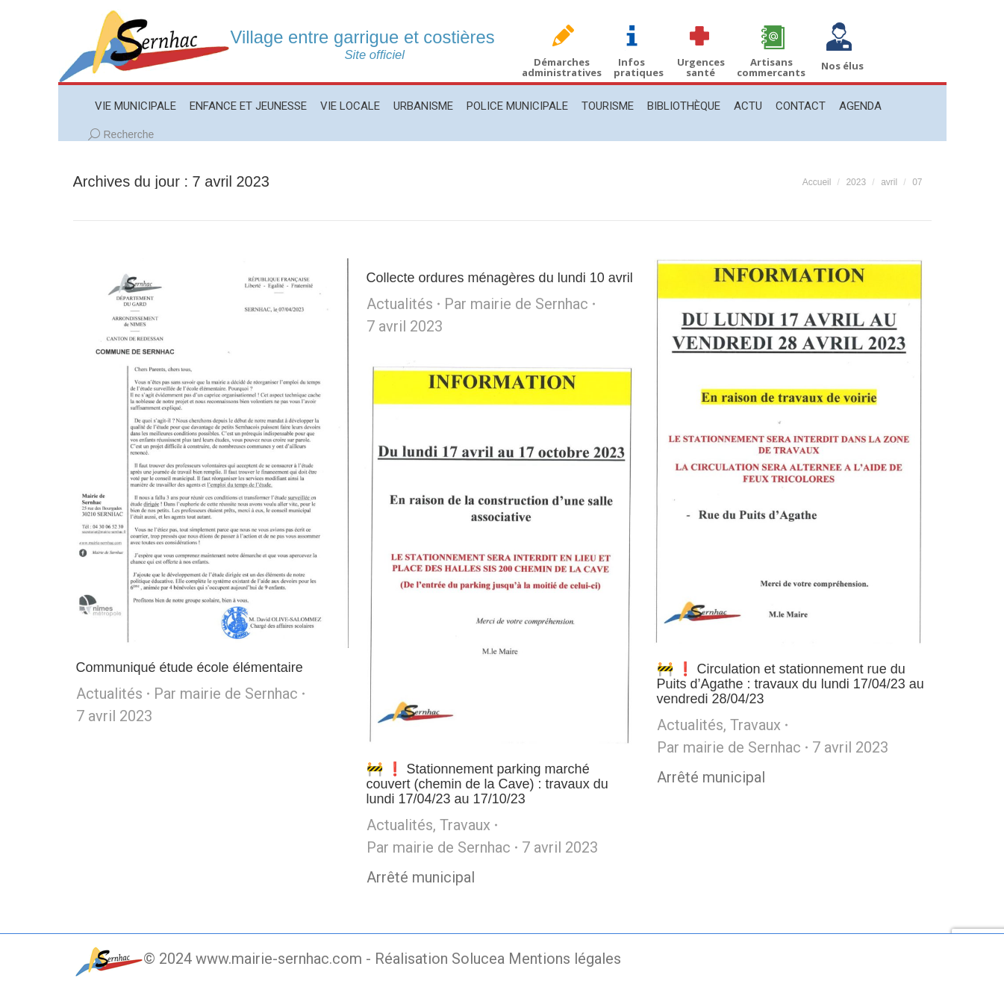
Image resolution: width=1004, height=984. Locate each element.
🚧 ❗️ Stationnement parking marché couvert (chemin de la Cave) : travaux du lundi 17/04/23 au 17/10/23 (487, 784)
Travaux (755, 725)
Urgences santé (701, 67)
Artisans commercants (771, 67)
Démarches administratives (562, 67)
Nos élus (842, 65)
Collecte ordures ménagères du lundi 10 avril (500, 277)
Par (226, 694)
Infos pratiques (639, 67)
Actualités (109, 694)
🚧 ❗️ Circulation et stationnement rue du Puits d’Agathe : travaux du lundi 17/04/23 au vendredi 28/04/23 (790, 683)
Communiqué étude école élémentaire (189, 667)
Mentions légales (564, 959)
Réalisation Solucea (440, 959)
